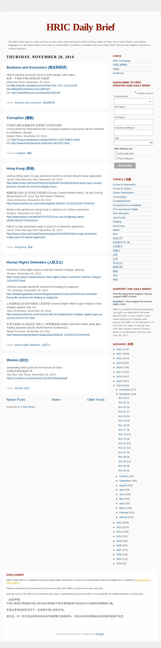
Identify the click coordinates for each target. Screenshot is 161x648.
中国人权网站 (120, 65)
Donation (118, 301)
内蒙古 (116, 250)
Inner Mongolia (121, 213)
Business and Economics (28, 102)
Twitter (116, 69)
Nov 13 (122, 439)
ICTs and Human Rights (125, 209)
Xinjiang (117, 221)
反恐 (115, 255)
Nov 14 (122, 434)
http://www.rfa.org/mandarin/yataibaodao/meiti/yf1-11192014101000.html (48, 334)
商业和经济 (49, 102)
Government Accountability (127, 205)
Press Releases (125, 158)
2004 (119, 563)
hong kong (20, 247)
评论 (115, 275)
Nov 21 (122, 411)
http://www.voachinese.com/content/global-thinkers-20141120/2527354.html (50, 203)
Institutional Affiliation (124, 128)
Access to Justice (122, 188)
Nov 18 (122, 425)
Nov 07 (122, 452)
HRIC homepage (122, 60)
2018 (119, 367)
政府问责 (118, 267)
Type (116, 138)
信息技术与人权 (121, 242)
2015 (119, 381)
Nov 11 (122, 448)
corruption (20, 153)
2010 (119, 536)
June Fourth (119, 217)
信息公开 (118, 238)
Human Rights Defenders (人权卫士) (35, 262)
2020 (119, 358)
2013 (119, 522)
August (123, 485)
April (122, 503)
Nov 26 (122, 398)
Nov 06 (122, 457)
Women (19, 388)
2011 (119, 531)
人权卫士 (46, 345)
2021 (119, 354)
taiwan (116, 230)
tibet (115, 234)
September (125, 480)
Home (56, 400)
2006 (119, 554)
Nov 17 (122, 429)
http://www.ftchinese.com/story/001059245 (35, 92)
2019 (119, 363)
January (123, 517)
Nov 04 (122, 466)
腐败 (29, 153)
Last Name (119, 117)
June (122, 494)
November (125, 394)
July (121, 490)
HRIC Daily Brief (80, 27)
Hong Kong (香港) (20, 168)
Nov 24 (122, 407)
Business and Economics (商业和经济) (37, 67)
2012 (119, 527)
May (121, 499)
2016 (119, 376)
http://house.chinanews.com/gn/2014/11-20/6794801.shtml (45, 139)
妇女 (26, 388)
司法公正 (118, 263)
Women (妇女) (17, 360)
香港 (30, 247)
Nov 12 (122, 443)
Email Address (132, 96)
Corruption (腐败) (20, 118)
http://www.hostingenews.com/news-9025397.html (40, 143)
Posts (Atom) (28, 407)
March (123, 508)
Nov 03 (122, 470)
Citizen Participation (123, 192)
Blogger (99, 634)
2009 (119, 541)
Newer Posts (15, 400)
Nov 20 (122, 416)
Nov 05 (122, 461)
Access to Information (124, 184)
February (124, 512)
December (125, 389)
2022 (119, 349)
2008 (119, 545)
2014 (119, 385)
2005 (119, 559)
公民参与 (118, 246)
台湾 (115, 259)
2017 (119, 372)
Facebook (118, 73)
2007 (119, 550)
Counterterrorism (121, 201)
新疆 (115, 271)
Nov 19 (122, 420)
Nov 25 (122, 402)
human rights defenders (27, 345)
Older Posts (96, 400)
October (124, 476)
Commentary (119, 197)
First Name (119, 107)
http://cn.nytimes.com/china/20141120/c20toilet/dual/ (37, 378)
